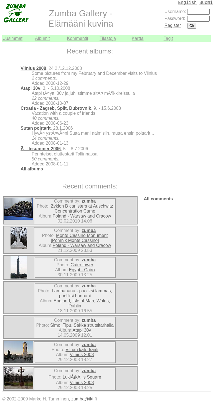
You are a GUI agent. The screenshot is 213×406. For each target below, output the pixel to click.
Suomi (206, 2)
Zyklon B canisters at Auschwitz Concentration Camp (82, 208)
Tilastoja (108, 38)
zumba (89, 201)
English (187, 2)
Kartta (138, 38)
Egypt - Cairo (82, 269)
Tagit (168, 38)
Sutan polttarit (35, 128)
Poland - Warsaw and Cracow (81, 216)
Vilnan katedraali (81, 349)
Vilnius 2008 (33, 68)
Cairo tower (81, 264)
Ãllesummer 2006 (41, 148)
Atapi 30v (30, 88)
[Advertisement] (194, 125)
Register (172, 25)
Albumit (42, 38)
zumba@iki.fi (84, 399)
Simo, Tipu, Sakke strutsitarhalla (82, 325)
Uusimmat (12, 38)
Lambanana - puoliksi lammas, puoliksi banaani (82, 293)
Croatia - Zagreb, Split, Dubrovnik (56, 108)
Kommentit (77, 38)
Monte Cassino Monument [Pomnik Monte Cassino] (79, 238)
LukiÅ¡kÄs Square (82, 377)
